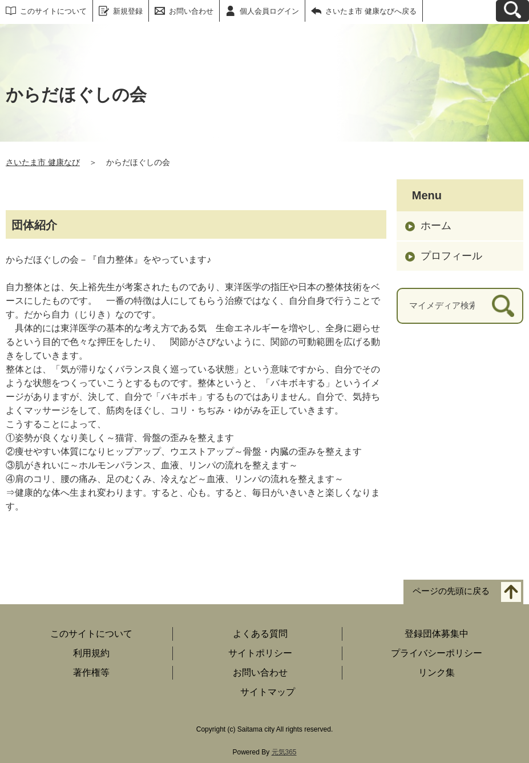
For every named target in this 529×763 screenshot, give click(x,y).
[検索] (503, 306)
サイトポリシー (260, 653)
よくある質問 (260, 633)
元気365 (284, 752)
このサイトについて (53, 11)
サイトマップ (267, 692)
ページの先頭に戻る (451, 591)
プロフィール (451, 256)
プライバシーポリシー (436, 653)
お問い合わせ (191, 11)
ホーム (436, 225)
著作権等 (91, 672)
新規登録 (128, 11)
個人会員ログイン (269, 11)
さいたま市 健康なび (43, 162)
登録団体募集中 (437, 633)
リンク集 (436, 672)
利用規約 (91, 653)
